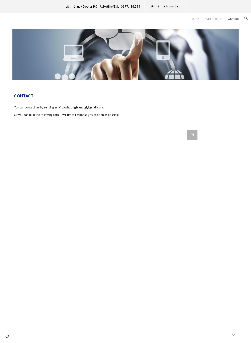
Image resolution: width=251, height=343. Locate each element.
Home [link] (194, 18)
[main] (125, 95)
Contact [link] (233, 18)
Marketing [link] (211, 18)
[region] (125, 6)
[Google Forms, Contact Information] (125, 226)
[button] (246, 18)
